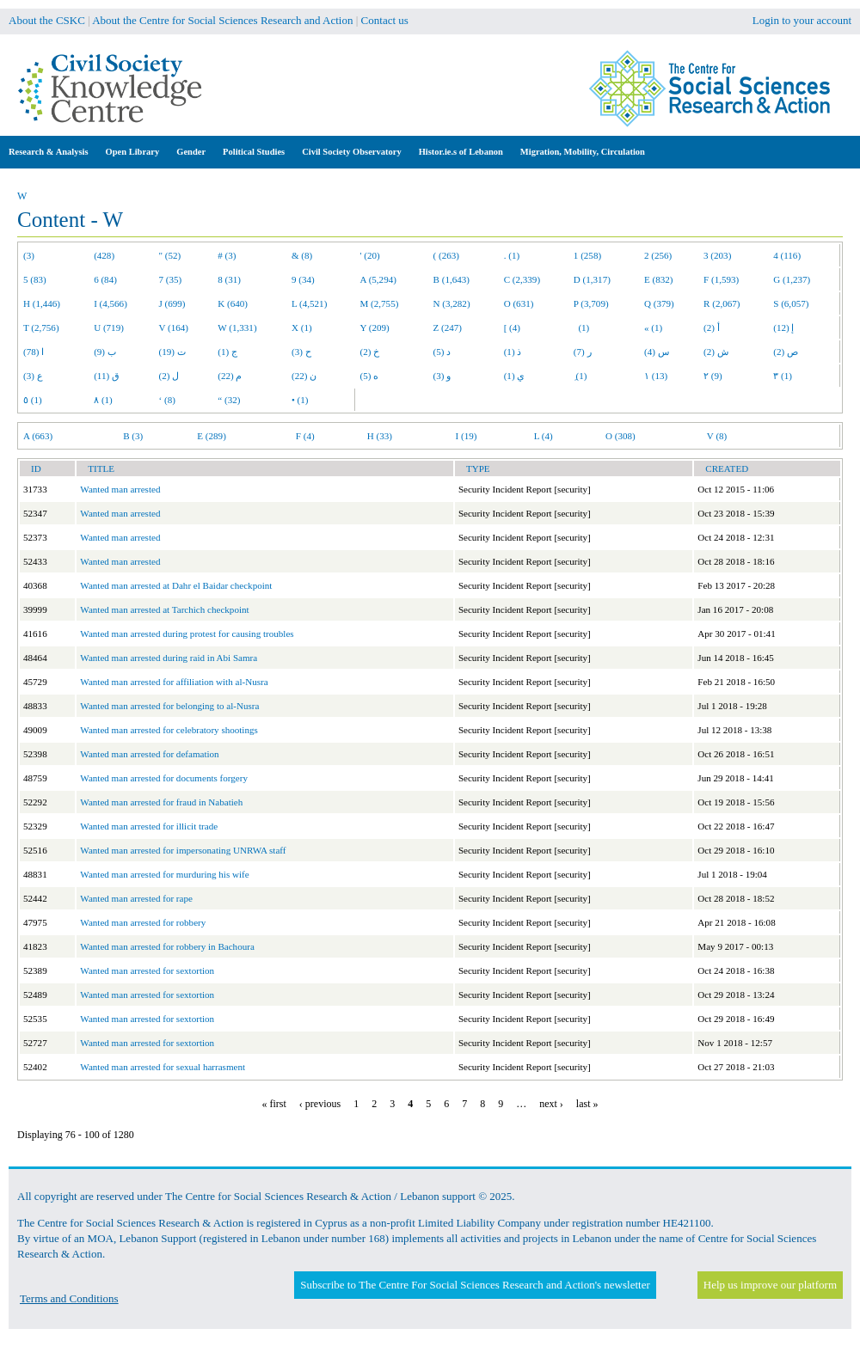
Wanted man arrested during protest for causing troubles (186, 633)
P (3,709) (591, 303)
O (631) (519, 303)
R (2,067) (721, 303)
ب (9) (105, 351)
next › (551, 1104)
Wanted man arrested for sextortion (147, 970)
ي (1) (514, 375)
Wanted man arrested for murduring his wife (164, 874)
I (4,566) (110, 303)
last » (587, 1104)
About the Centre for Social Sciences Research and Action (222, 20)
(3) (28, 255)
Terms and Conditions (69, 1298)
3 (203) (717, 255)
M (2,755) (379, 303)
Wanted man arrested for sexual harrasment (162, 1067)
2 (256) (658, 255)
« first (274, 1104)
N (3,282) (451, 303)
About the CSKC (47, 20)
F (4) (305, 436)
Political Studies (254, 151)
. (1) (511, 255)
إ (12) (783, 327)
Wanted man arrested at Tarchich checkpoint (164, 609)
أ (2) (711, 327)
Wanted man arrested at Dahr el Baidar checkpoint (176, 585)
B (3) (133, 436)
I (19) (466, 436)
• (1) (300, 400)
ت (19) (172, 351)
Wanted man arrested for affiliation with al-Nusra (173, 681)
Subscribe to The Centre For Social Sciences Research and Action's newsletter (474, 1284)
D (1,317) (592, 279)
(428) (104, 255)
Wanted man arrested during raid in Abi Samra (168, 657)
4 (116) (787, 255)
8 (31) (229, 279)
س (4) (656, 351)
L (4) (543, 436)
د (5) (442, 351)
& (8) (302, 255)
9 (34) (303, 279)
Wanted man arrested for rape (136, 898)
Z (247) (448, 327)
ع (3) (33, 375)
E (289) (211, 436)
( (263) (446, 255)
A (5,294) (378, 279)
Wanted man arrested (120, 489)
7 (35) (170, 279)
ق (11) (107, 375)
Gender (191, 151)
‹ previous (320, 1104)
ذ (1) (513, 351)
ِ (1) (580, 375)
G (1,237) (791, 279)
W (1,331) (237, 327)
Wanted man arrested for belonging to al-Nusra (169, 706)
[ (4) (512, 327)
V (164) (174, 327)
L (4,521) (309, 303)
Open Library (133, 151)
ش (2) (715, 351)
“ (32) (229, 400)
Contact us (384, 20)
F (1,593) (721, 279)
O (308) (620, 436)
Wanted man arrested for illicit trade (149, 826)
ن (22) (304, 375)
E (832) (658, 279)
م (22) (230, 375)
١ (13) (655, 375)
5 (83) (34, 279)
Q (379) (659, 303)
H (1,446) (41, 303)
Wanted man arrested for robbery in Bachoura (167, 946)
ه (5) (369, 375)
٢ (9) (712, 375)
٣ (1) (782, 375)
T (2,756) (41, 327)
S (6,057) (790, 303)
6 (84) (105, 279)
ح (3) (301, 351)
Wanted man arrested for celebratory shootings (168, 730)
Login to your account (801, 20)
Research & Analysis (49, 151)
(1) (581, 327)
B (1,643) (451, 279)
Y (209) (375, 327)
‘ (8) (167, 400)
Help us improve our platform (770, 1284)
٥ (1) (32, 400)
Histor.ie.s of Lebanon (461, 151)
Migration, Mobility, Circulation (582, 151)
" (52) (170, 255)
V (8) (717, 436)
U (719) (109, 327)
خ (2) (370, 351)
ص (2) (785, 351)
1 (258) (587, 255)
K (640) (233, 303)
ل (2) (169, 375)
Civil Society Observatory (351, 151)
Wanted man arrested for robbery (143, 922)
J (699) (172, 303)
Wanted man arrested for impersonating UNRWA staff (183, 850)
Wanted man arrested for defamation (149, 754)
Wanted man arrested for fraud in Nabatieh (161, 802)
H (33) (379, 436)
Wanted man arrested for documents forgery (164, 778)
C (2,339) (522, 279)
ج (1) (227, 351)
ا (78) (33, 351)
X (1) (302, 327)
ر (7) (583, 351)
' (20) (370, 255)
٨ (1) (103, 400)
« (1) (653, 327)
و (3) (442, 375)
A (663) (37, 436)
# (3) (227, 255)
